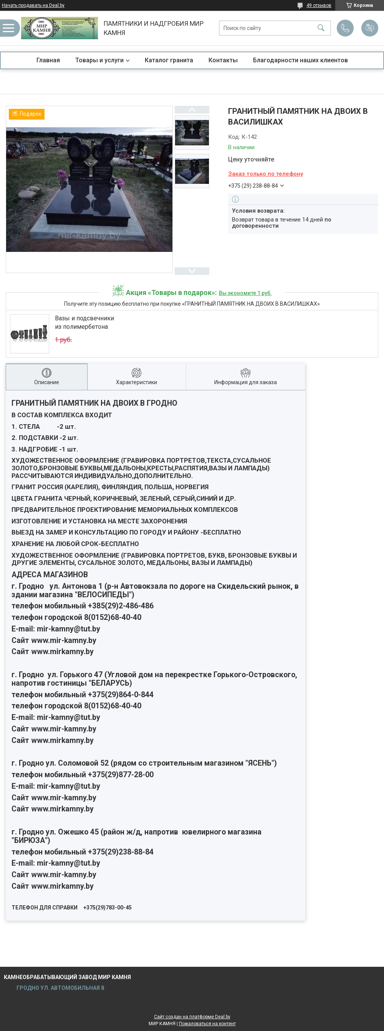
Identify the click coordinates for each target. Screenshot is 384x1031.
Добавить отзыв (369, 28)
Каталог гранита (169, 60)
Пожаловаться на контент (207, 1023)
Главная (48, 60)
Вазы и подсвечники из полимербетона (84, 322)
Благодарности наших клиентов (300, 60)
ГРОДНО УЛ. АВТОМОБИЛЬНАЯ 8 (59, 988)
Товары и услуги (99, 60)
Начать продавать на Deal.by (33, 5)
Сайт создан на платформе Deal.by (192, 1016)
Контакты (223, 60)
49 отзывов (318, 5)
